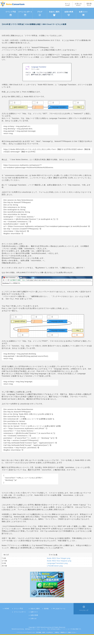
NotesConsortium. (46, 627)
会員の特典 (68, 13)
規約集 (89, 4)
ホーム (67, 4)
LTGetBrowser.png (55, 566)
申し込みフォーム (59, 608)
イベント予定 (10, 13)
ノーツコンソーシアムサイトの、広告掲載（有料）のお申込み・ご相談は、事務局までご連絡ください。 (47, 632)
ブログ (39, 13)
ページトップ (83, 610)
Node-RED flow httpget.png (58, 558)
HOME (7, 608)
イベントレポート (25, 13)
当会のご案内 (54, 13)
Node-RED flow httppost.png (59, 561)
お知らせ (78, 4)
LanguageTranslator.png (57, 563)
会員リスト (83, 13)
